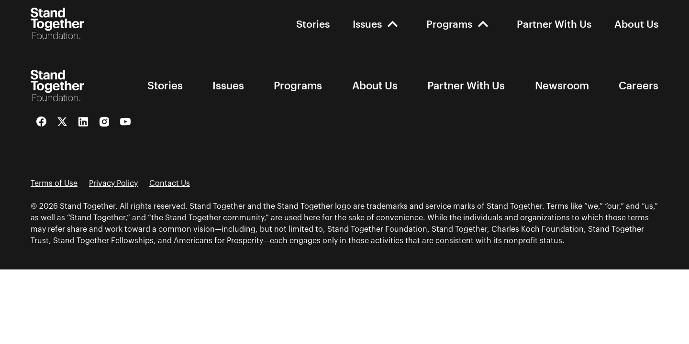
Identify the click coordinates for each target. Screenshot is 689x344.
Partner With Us (554, 24)
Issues (367, 24)
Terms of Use (54, 183)
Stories (313, 24)
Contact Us (169, 183)
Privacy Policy (113, 183)
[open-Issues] (392, 23)
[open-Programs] (483, 23)
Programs (449, 24)
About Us (636, 24)
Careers (638, 85)
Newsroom (562, 85)
